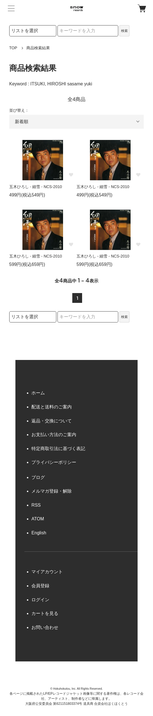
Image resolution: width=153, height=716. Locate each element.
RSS (36, 505)
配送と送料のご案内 (51, 406)
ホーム (38, 392)
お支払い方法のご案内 (53, 434)
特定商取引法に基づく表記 (58, 448)
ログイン (40, 599)
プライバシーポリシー (53, 462)
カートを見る (44, 613)
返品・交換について (51, 420)
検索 (124, 31)
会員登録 (40, 585)
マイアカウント (47, 571)
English (38, 532)
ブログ (38, 477)
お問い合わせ (44, 627)
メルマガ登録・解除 (51, 491)
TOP (13, 48)
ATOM (37, 518)
